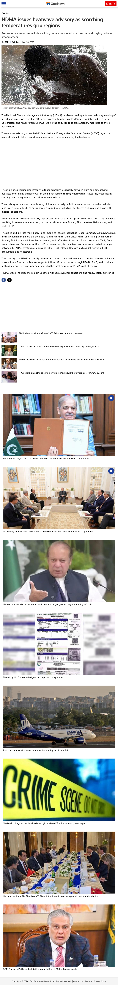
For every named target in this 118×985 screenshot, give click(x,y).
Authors (88, 981)
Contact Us (78, 981)
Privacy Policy (100, 981)
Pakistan (5, 13)
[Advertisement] (59, 163)
